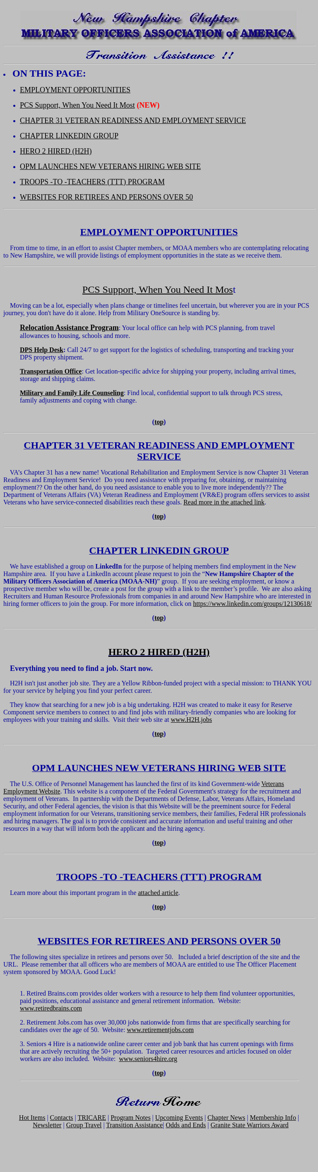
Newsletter (47, 1125)
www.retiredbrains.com (51, 1008)
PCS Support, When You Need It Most (77, 105)
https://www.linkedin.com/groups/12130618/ (252, 603)
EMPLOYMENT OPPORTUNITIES (75, 90)
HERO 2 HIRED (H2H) (56, 151)
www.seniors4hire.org (148, 1058)
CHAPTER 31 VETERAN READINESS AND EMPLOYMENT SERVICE (133, 120)
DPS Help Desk (41, 349)
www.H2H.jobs (191, 719)
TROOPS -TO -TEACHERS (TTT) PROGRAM (92, 182)
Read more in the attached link (224, 502)
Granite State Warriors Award (249, 1125)
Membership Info (273, 1117)
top (159, 421)
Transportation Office (51, 371)
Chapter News (226, 1117)
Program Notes (130, 1117)
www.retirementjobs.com (160, 1029)
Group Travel (84, 1125)
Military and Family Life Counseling (72, 392)
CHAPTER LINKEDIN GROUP (69, 136)
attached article (158, 892)
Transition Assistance (134, 1125)
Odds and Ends (186, 1125)
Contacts (61, 1117)
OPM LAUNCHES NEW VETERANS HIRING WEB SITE (110, 166)
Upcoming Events (179, 1117)
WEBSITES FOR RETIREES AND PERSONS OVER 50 (106, 197)
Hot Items (32, 1117)
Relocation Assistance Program (69, 327)
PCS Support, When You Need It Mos (157, 289)
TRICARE (92, 1117)
